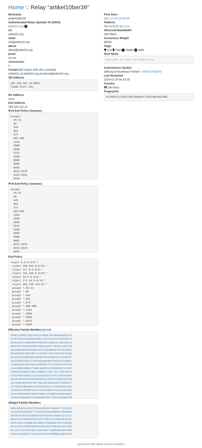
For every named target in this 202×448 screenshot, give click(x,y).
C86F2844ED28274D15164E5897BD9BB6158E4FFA (41, 434)
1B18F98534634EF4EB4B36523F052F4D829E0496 (41, 379)
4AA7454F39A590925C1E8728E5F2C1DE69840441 (41, 419)
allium (100, 444)
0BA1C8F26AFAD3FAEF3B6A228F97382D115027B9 (41, 346)
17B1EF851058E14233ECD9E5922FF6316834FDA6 (41, 375)
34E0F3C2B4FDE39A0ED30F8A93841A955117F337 (41, 415)
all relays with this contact (37, 69)
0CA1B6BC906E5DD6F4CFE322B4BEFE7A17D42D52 (41, 350)
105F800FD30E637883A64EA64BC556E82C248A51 (41, 361)
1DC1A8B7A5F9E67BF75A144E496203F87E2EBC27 (41, 383)
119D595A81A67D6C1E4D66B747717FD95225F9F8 (41, 364)
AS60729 (147, 71)
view (47, 329)
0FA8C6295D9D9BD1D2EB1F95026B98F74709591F (41, 357)
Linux (126, 26)
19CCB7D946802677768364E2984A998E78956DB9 (41, 412)
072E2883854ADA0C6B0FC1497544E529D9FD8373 (41, 339)
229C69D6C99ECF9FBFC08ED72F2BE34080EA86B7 (41, 394)
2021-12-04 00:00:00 (117, 18)
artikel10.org (15, 26)
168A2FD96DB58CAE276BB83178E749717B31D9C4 (41, 371)
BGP (158, 71)
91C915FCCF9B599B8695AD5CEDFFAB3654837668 (41, 426)
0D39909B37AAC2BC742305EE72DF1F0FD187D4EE (41, 353)
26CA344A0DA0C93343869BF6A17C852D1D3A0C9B (41, 397)
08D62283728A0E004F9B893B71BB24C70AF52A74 (41, 342)
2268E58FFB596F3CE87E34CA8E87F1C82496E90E (41, 390)
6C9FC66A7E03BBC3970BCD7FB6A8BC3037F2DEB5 (41, 423)
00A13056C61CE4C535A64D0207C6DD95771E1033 (41, 408)
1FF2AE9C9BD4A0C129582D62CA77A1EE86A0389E (41, 386)
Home (16, 7)
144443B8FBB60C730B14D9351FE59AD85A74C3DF (41, 368)
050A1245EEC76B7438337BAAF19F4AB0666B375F (41, 335)
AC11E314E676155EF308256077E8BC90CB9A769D (41, 430)
